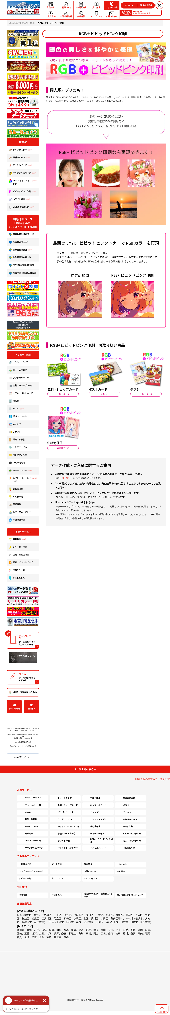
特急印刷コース (23, 219)
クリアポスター (21, 150)
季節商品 (18, 539)
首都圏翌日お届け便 (20, 257)
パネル (17, 409)
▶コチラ (68, 478)
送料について (57, 878)
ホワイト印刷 (20, 199)
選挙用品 (15, 504)
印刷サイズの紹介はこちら (23, 692)
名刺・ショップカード (21, 385)
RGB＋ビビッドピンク (23, 182)
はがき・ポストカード (21, 393)
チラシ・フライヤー (20, 362)
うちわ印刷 (16, 497)
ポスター (15, 401)
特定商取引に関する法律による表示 (98, 895)
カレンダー (16, 424)
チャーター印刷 (18, 547)
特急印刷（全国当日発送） (23, 273)
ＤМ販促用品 (17, 578)
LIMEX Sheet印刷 (22, 207)
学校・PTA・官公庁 (20, 512)
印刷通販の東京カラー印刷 (22, 23)
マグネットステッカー (64, 848)
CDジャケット (17, 463)
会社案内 (31, 707)
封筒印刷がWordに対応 (142, 12)
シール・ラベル (21, 470)
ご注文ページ (63, 394)
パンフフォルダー (19, 455)
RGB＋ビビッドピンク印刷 (98, 840)
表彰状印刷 (16, 489)
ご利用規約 (56, 895)
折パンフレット (18, 416)
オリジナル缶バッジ (23, 173)
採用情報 (23, 895)
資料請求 (88, 864)
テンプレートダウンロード (31, 871)
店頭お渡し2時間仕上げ (21, 234)
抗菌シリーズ (18, 570)
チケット (15, 432)
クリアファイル (18, 447)
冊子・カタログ (18, 370)
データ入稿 (56, 864)
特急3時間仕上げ (18, 242)
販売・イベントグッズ (21, 562)
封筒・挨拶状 (17, 439)
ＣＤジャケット (127, 819)
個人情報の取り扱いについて (130, 895)
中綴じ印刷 (92, 798)
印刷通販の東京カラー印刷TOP (152, 779)
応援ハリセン (20, 158)
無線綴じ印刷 (126, 798)
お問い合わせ (14, 707)
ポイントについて (92, 878)
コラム (54, 871)
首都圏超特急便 (21, 250)
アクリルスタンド (95, 848)
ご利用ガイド (25, 864)
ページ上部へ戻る (85, 769)
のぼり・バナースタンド (23, 479)
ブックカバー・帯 (19, 378)
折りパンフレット (62, 812)
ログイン (129, 5)
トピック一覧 (25, 878)
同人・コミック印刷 (129, 840)
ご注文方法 (122, 864)
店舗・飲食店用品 (19, 555)
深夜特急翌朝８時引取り (22, 265)
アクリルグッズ (21, 165)
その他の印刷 (17, 520)
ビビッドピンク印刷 (23, 191)
